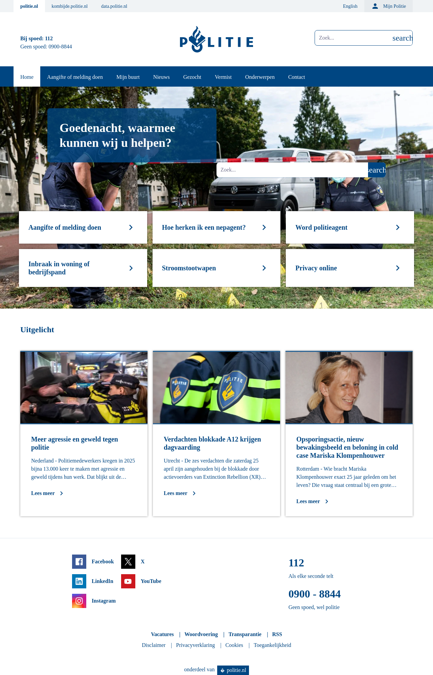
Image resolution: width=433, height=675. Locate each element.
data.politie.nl (114, 6)
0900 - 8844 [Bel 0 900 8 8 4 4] (315, 594)
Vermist (223, 77)
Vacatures (162, 634)
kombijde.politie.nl (70, 6)
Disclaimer (153, 645)
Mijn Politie (388, 6)
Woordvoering (201, 634)
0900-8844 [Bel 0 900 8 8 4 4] (60, 46)
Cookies (234, 645)
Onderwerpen (260, 77)
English (350, 6)
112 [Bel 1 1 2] (49, 38)
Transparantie (244, 634)
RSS (277, 634)
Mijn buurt (128, 77)
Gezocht (192, 77)
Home (26, 77)
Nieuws (161, 77)
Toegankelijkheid (272, 645)
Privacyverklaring (195, 645)
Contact (296, 77)
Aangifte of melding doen (75, 77)
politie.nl (29, 6)
